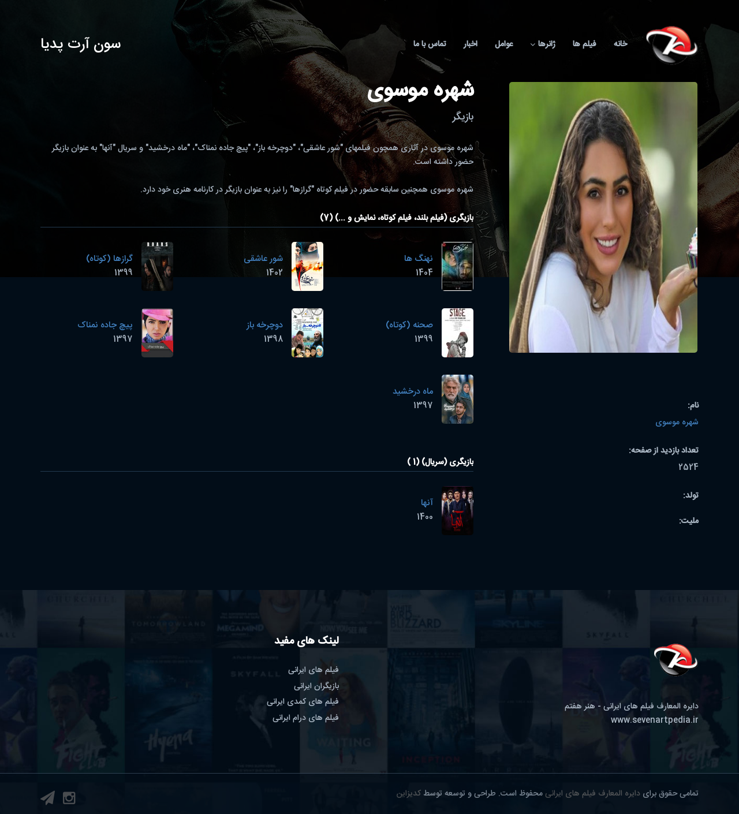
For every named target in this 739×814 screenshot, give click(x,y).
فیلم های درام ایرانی (306, 718)
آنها (427, 503)
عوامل (504, 44)
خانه (620, 44)
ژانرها (542, 44)
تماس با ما (429, 44)
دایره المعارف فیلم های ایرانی (592, 794)
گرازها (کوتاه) (109, 259)
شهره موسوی (677, 423)
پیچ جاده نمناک (105, 325)
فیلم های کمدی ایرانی (303, 702)
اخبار (470, 44)
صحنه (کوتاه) (409, 325)
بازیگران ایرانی (316, 686)
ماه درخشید (413, 391)
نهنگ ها (418, 259)
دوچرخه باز (265, 325)
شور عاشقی (263, 259)
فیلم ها (584, 44)
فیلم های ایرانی (313, 670)
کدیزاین (409, 794)
